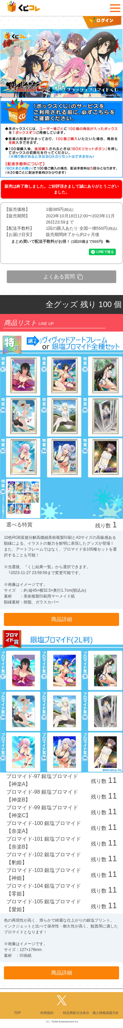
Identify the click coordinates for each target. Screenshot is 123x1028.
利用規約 (46, 1013)
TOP (17, 1013)
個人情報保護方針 (105, 1013)
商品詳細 (61, 619)
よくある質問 (63, 276)
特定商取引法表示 (76, 1013)
